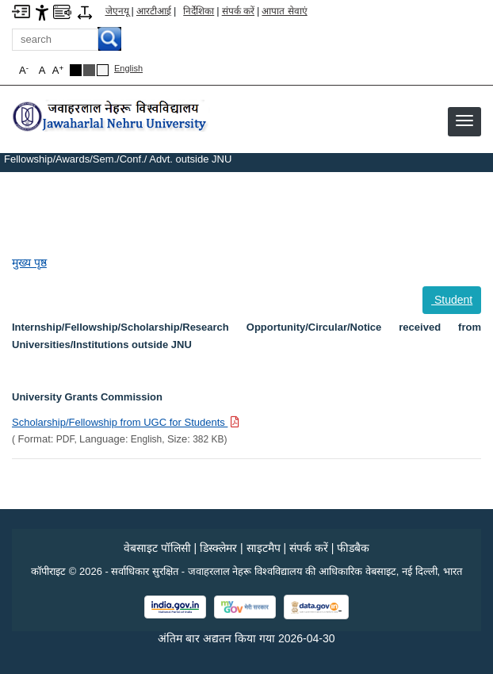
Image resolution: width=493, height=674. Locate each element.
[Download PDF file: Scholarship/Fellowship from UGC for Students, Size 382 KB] (125, 422)
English (128, 68)
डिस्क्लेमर (218, 548)
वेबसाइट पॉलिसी (157, 548)
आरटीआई (153, 11)
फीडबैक (353, 548)
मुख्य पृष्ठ (29, 262)
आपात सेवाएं (284, 11)
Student (451, 299)
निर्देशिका (198, 11)
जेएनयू (117, 11)
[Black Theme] (76, 70)
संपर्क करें (238, 11)
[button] (464, 120)
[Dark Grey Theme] (89, 70)
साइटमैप (263, 548)
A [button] (57, 70)
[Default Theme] (103, 70)
